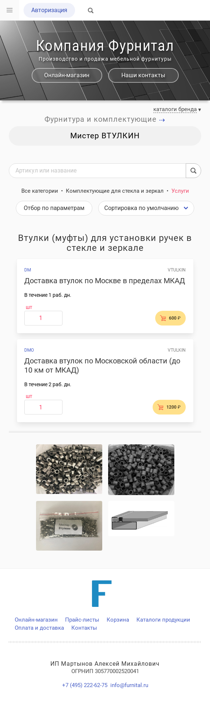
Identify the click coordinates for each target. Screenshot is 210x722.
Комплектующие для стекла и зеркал (115, 191)
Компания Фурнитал (105, 45)
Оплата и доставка (39, 628)
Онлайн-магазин (66, 75)
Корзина (118, 619)
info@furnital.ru (129, 685)
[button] (9, 10)
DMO (29, 350)
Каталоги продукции (163, 619)
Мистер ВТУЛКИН (105, 135)
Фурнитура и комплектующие (105, 119)
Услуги (180, 191)
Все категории (39, 191)
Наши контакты (143, 75)
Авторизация (49, 10)
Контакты (84, 628)
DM (27, 270)
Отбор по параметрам (54, 207)
